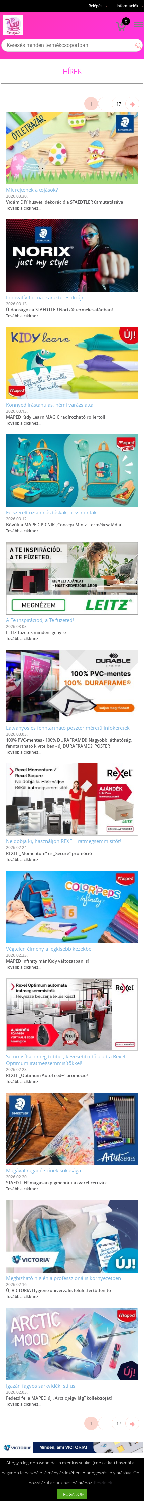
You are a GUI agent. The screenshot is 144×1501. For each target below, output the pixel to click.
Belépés (95, 5)
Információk (127, 5)
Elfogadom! (72, 1494)
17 (118, 104)
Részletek (103, 1483)
